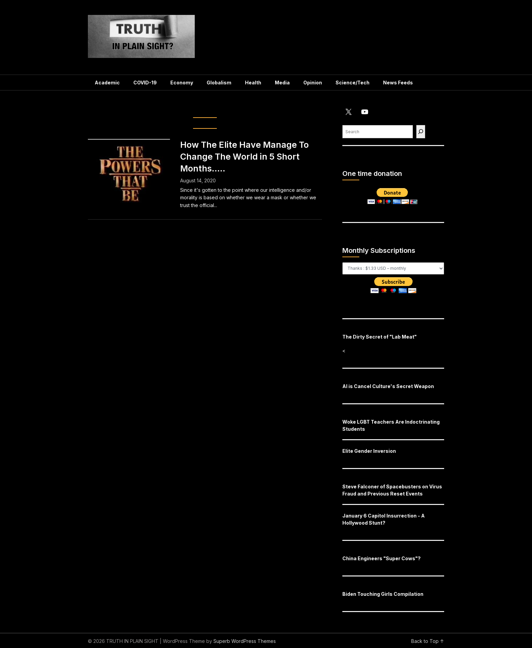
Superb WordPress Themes (244, 641)
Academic (107, 82)
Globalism (219, 82)
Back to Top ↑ (427, 641)
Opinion (312, 82)
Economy (181, 82)
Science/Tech (352, 82)
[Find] (420, 131)
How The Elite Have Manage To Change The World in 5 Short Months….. (244, 157)
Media (282, 82)
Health (253, 82)
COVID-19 (145, 82)
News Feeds (398, 82)
